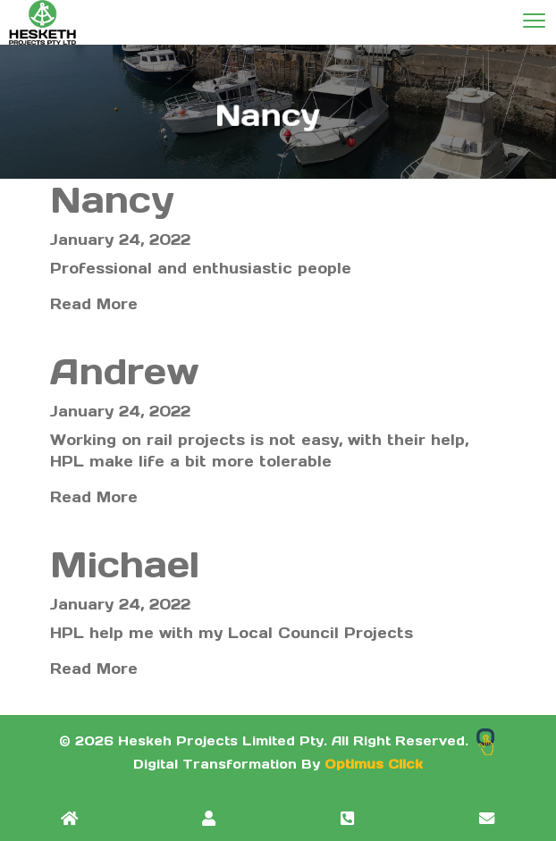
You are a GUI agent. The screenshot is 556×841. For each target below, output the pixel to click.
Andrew (124, 371)
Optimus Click (373, 764)
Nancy (124, 200)
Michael (124, 564)
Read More (94, 304)
